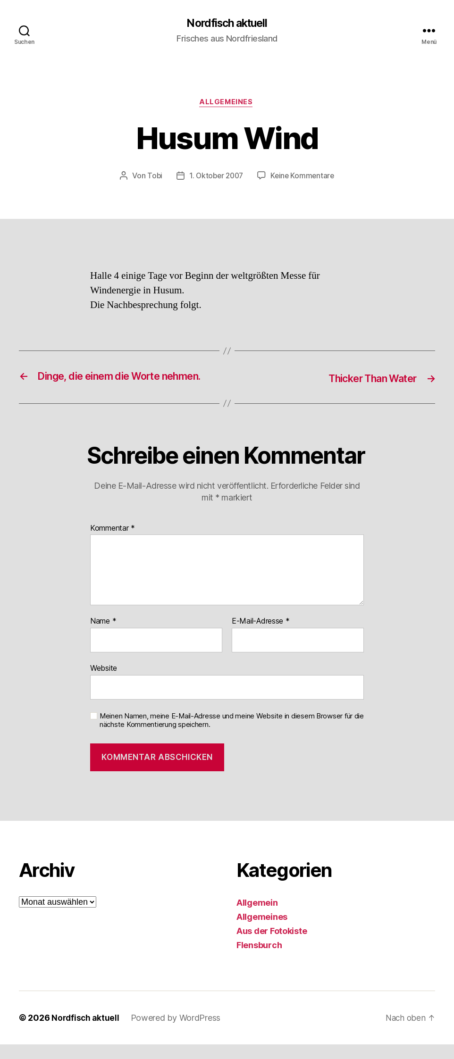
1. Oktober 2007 (215, 177)
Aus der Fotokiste (271, 946)
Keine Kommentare (304, 177)
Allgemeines (227, 104)
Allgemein (257, 917)
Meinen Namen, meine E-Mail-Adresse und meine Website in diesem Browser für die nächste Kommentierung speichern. (232, 735)
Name (103, 636)
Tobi (152, 177)
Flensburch (259, 960)
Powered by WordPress (178, 1032)
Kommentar (112, 543)
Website (103, 682)
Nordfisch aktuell (227, 23)
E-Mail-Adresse (261, 636)
